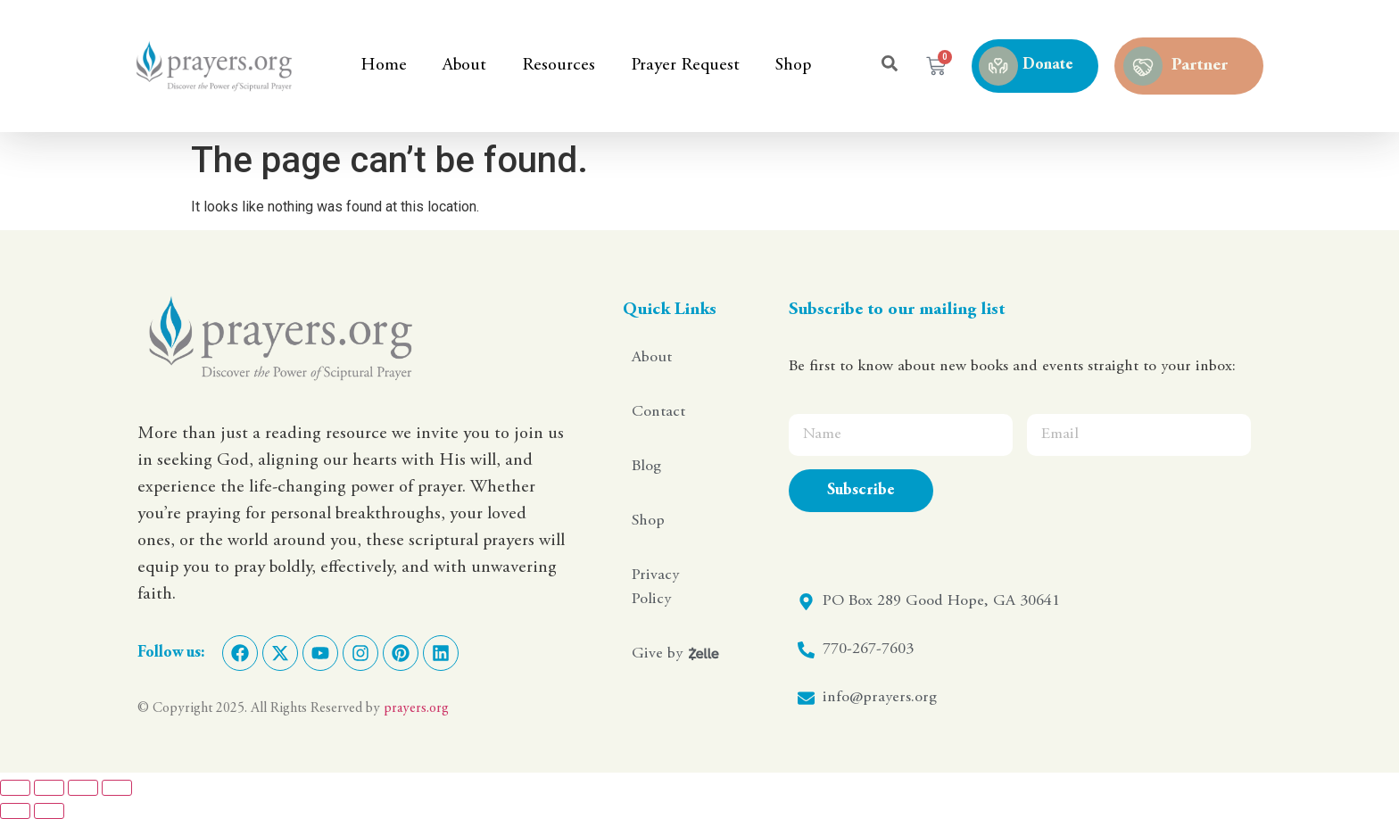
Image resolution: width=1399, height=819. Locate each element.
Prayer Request (685, 65)
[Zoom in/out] (15, 788)
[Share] (83, 788)
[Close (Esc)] (117, 788)
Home (383, 65)
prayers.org (416, 708)
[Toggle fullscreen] (49, 788)
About (464, 65)
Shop (793, 65)
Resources (558, 65)
